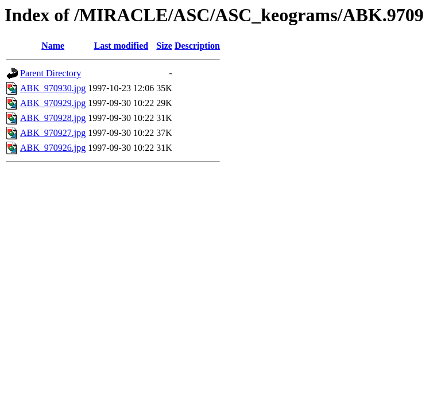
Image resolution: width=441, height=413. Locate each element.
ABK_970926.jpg (53, 148)
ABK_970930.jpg (53, 88)
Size (164, 45)
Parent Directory (50, 73)
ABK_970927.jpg (53, 133)
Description (197, 45)
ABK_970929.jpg (53, 103)
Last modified (121, 45)
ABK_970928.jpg (53, 118)
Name (52, 45)
